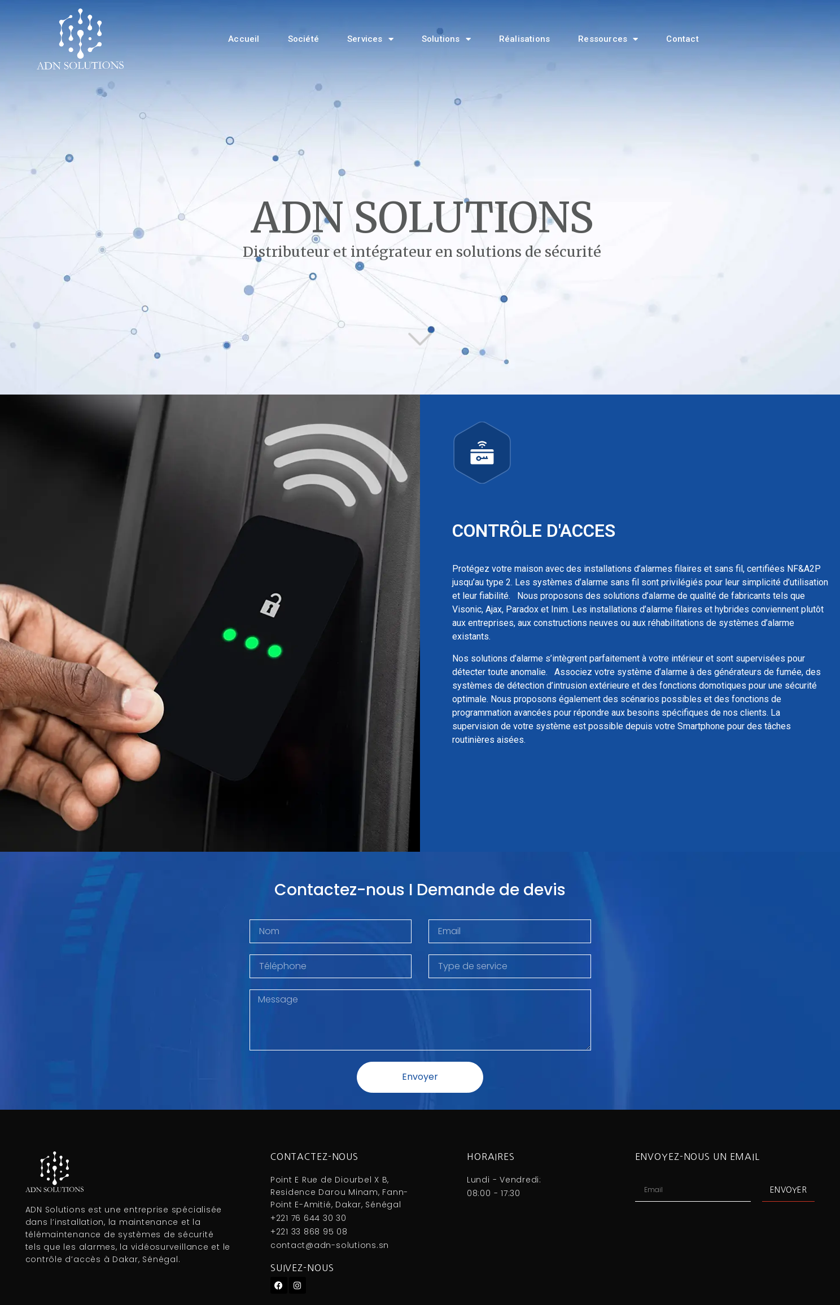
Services (370, 39)
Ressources (608, 39)
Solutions (446, 39)
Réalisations (524, 39)
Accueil (243, 39)
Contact (682, 39)
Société (303, 39)
